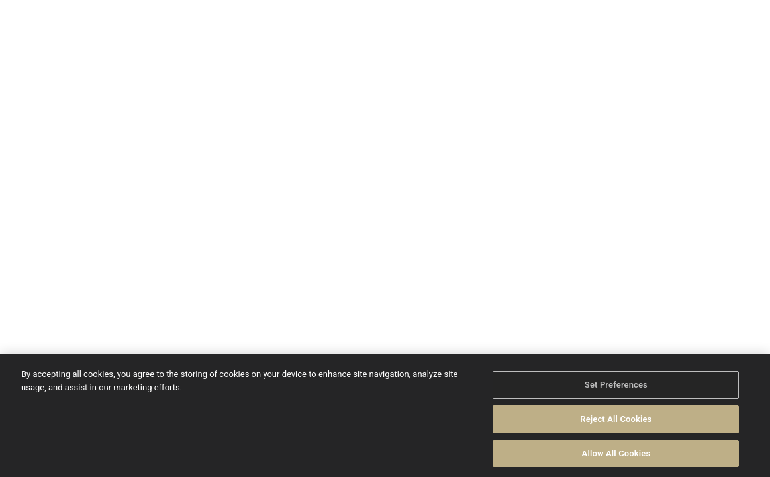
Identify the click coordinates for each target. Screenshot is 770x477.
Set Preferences (616, 387)
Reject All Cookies (615, 422)
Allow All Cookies (616, 456)
